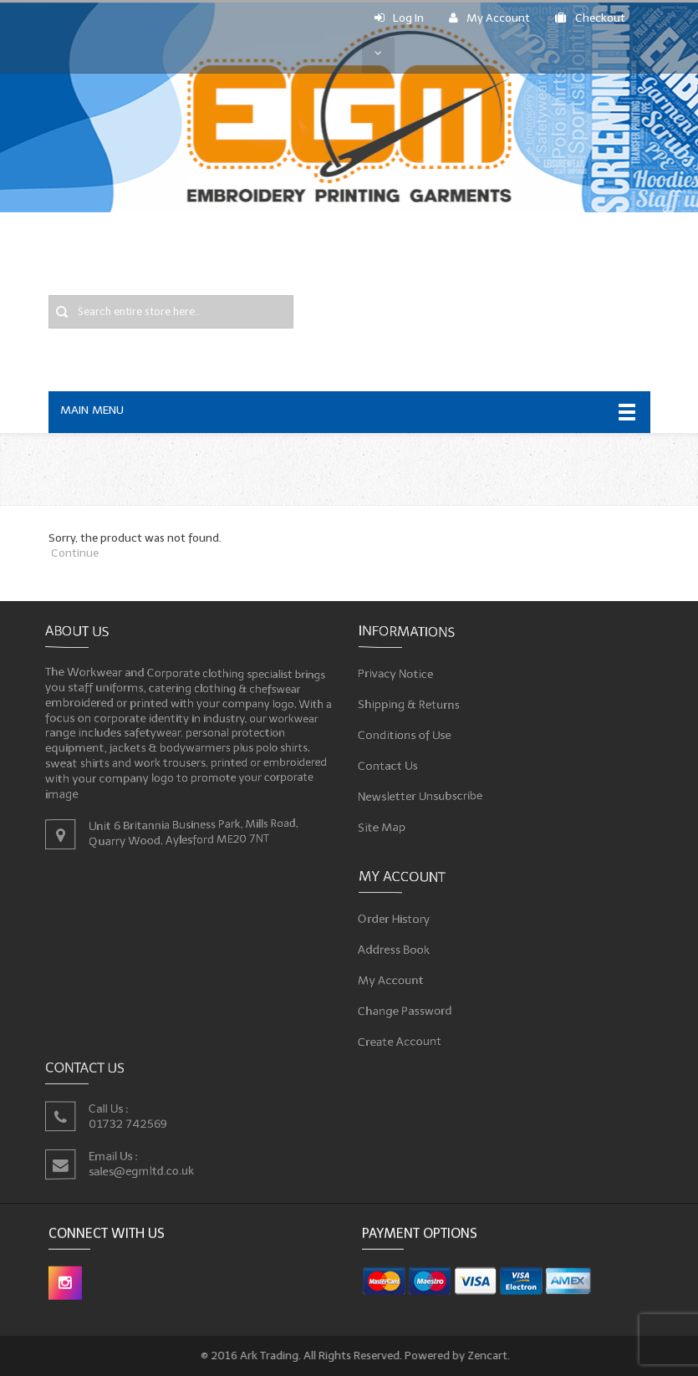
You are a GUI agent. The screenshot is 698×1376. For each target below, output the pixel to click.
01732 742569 (130, 1123)
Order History (400, 922)
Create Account (406, 1037)
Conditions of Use (410, 734)
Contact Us (395, 763)
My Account (489, 18)
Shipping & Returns (415, 705)
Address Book (400, 950)
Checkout (590, 18)
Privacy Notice (402, 677)
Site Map (389, 820)
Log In (399, 18)
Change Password (411, 1008)
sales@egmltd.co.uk (144, 1170)
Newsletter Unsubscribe (425, 792)
